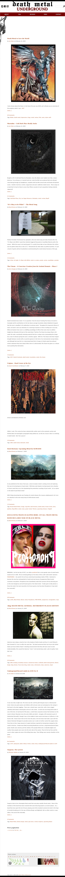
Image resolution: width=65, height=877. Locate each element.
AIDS (11, 662)
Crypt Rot (27, 506)
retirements (37, 665)
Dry (20, 198)
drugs (29, 117)
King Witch (15, 509)
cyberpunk (16, 743)
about (6, 14)
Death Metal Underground (25, 874)
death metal (17, 117)
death (21, 743)
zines (45, 14)
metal (32, 117)
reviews (32, 14)
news (23, 509)
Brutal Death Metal (15, 506)
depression (24, 117)
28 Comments (10, 597)
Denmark (23, 442)
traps (57, 599)
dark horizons (34, 506)
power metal (28, 509)
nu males (36, 260)
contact (58, 14)
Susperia (40, 821)
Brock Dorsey (12, 207)
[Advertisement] (34, 27)
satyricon (46, 665)
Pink (40, 117)
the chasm (42, 357)
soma (43, 117)
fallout (25, 743)
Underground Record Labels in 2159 (47, 743)
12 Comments (10, 258)
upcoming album (48, 821)
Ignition (9, 509)
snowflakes (51, 260)
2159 (11, 743)
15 (20, 830)
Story (36, 743)
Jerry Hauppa (12, 269)
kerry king (24, 665)
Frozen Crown (48, 506)
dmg (12, 665)
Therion (35, 509)
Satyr (42, 665)
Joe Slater (11, 41)
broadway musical (23, 662)
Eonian (16, 665)
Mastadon (35, 198)
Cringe (22, 506)
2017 (11, 357)
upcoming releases (42, 509)
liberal (22, 599)
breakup (15, 662)
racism (45, 260)
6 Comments (10, 819)
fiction (29, 743)
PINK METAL (38, 599)
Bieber (12, 117)
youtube (56, 260)
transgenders (52, 599)
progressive (45, 599)
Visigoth (50, 509)
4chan (11, 260)
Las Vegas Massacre (27, 198)
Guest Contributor (13, 366)
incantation (33, 357)
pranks (41, 260)
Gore (54, 506)
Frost (19, 665)
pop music (31, 821)
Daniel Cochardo (18, 357)
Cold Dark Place (14, 198)
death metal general (49, 662)
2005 (11, 442)
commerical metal (33, 662)
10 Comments (10, 440)
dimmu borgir (20, 821)
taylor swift (48, 117)
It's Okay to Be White (24, 260)
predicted (34, 572)
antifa (11, 599)
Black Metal (17, 599)
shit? (23, 108)
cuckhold (40, 662)
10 (17, 830)
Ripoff (47, 198)
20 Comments (10, 115)
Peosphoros (31, 599)
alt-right (16, 260)
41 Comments (10, 196)
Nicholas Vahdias (13, 752)
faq (19, 14)
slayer (51, 665)
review (43, 198)
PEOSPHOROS (10, 577)
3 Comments (10, 355)
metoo (36, 117)
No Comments (11, 741)
